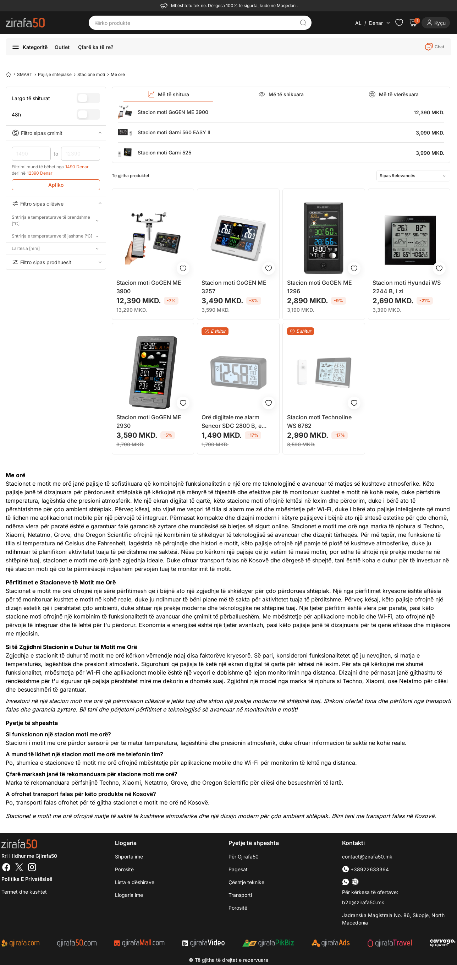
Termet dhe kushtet (24, 892)
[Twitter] (19, 868)
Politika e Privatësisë (26, 879)
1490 (31, 154)
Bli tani (88, 709)
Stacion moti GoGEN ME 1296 (319, 287)
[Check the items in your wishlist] (399, 23)
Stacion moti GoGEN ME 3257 (234, 287)
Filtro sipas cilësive (56, 203)
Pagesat (238, 869)
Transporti (240, 895)
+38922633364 (365, 869)
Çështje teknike (246, 882)
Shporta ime (129, 857)
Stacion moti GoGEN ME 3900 (173, 112)
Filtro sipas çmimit (56, 133)
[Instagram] (32, 868)
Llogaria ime (129, 895)
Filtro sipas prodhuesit (56, 262)
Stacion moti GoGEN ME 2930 (148, 421)
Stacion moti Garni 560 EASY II (174, 132)
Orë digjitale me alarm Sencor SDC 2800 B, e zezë (231, 422)
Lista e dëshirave (134, 882)
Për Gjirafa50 (243, 857)
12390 (80, 154)
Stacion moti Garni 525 (164, 152)
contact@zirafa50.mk (367, 857)
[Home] (8, 74)
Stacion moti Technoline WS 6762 (319, 421)
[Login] (436, 22)
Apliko (56, 185)
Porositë (237, 908)
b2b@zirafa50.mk (363, 902)
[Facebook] (6, 868)
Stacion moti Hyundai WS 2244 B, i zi (407, 287)
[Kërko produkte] (194, 23)
